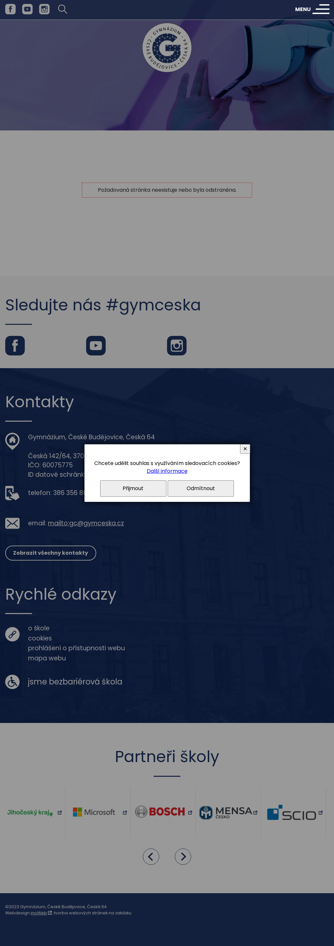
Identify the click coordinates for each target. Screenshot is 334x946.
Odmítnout (201, 488)
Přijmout (133, 488)
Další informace (167, 471)
